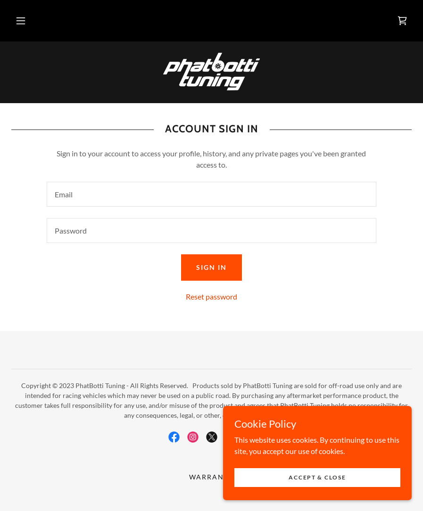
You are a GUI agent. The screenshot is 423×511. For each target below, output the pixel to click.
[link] (402, 20)
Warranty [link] (211, 477)
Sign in (211, 267)
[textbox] (212, 194)
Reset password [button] (211, 296)
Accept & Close (317, 477)
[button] (20, 20)
